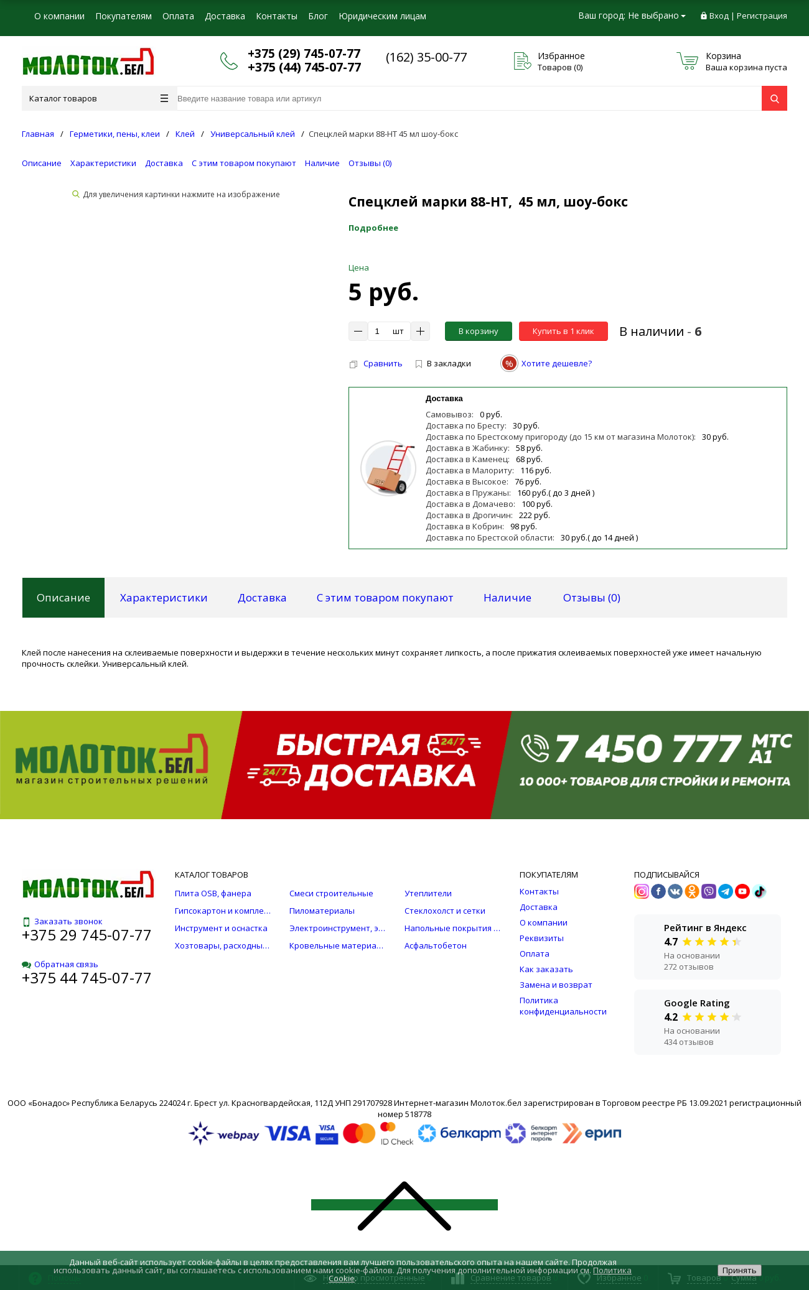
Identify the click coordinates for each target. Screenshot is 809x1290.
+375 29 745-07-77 (87, 934)
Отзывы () (369, 163)
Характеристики (103, 163)
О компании (59, 16)
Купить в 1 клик (563, 330)
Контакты (276, 16)
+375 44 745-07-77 (87, 977)
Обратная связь (60, 964)
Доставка (225, 16)
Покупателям (123, 16)
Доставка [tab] (262, 597)
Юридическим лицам (382, 16)
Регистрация (762, 15)
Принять (739, 1270)
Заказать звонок (62, 921)
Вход (719, 15)
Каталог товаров (98, 98)
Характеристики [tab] (164, 597)
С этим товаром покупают (244, 163)
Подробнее (373, 227)
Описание (42, 163)
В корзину (478, 330)
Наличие (322, 163)
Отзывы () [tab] (591, 597)
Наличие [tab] (507, 597)
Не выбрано (657, 15)
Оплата (178, 16)
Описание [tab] (63, 597)
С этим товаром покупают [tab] (385, 597)
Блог (318, 16)
